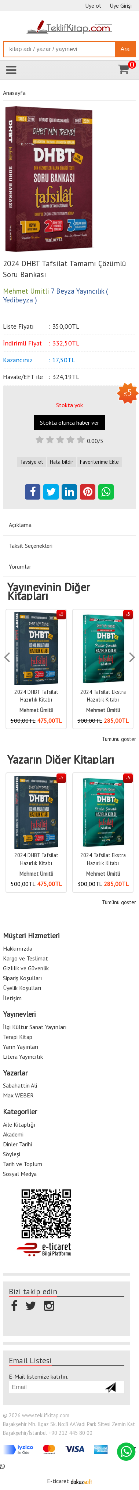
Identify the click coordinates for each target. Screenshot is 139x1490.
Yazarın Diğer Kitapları (60, 759)
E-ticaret (58, 1481)
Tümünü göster (119, 739)
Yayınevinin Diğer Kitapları (48, 591)
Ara (125, 49)
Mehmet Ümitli (36, 710)
